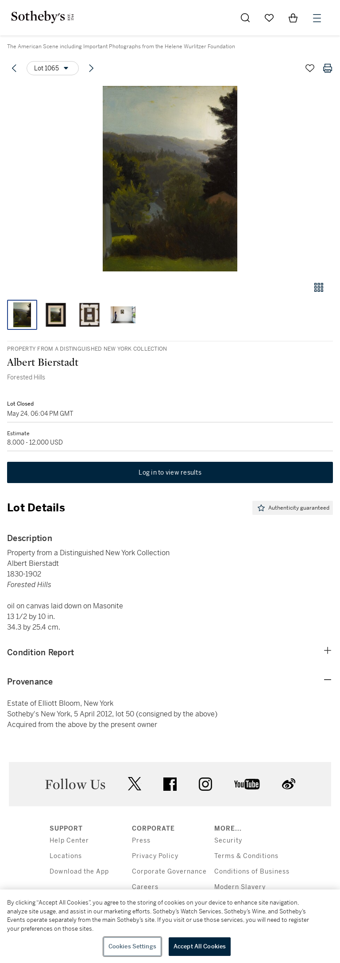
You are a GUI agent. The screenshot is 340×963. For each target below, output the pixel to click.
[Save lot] (310, 68)
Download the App (79, 871)
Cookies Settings (132, 946)
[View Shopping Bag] (293, 18)
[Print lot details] (328, 68)
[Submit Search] (245, 17)
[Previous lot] (14, 68)
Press (141, 840)
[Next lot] (91, 68)
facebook (170, 784)
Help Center (69, 840)
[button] (170, 178)
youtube (247, 784)
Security (228, 840)
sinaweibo (288, 783)
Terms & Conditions (246, 856)
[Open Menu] (317, 18)
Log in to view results (170, 472)
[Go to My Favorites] (269, 18)
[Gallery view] (319, 287)
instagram (205, 784)
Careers (145, 887)
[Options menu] (53, 68)
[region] (170, 926)
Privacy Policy (155, 856)
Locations (66, 856)
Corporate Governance (169, 871)
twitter (134, 784)
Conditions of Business (252, 871)
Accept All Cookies (200, 946)
